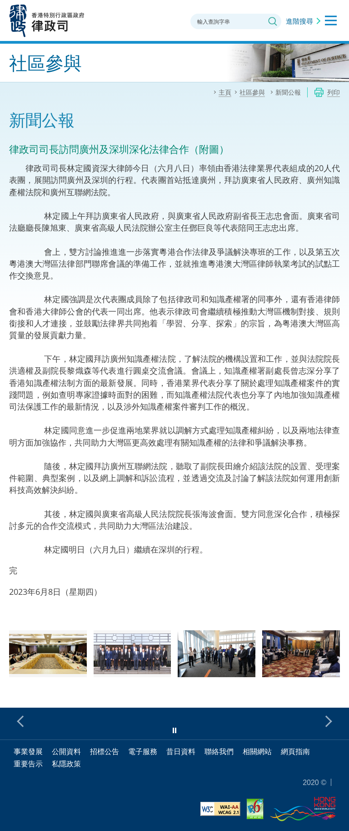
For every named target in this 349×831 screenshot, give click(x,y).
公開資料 (66, 751)
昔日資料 (180, 751)
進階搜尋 (299, 20)
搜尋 (273, 21)
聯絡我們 (219, 751)
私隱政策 (66, 764)
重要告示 (28, 764)
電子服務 (142, 751)
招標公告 (104, 751)
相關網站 (257, 751)
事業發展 (28, 751)
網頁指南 (295, 751)
